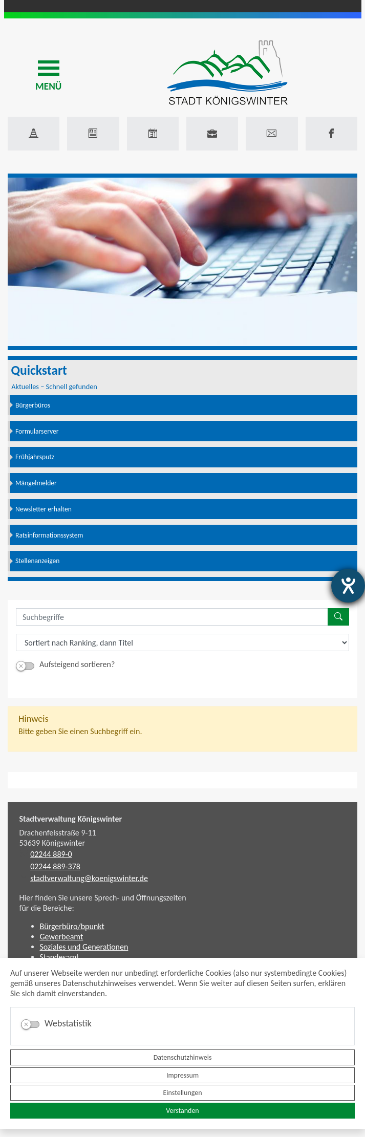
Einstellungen (182, 1092)
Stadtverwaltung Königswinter (70, 819)
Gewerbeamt (61, 936)
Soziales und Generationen (84, 947)
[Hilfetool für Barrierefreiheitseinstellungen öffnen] (348, 586)
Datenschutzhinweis (183, 1057)
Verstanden (182, 1110)
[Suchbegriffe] (172, 617)
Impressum (182, 1075)
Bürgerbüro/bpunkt (72, 926)
